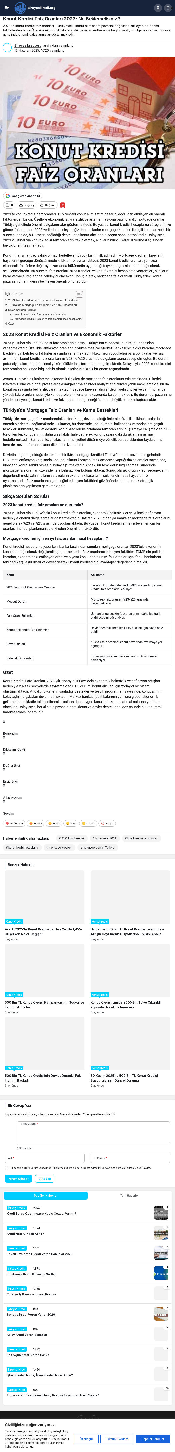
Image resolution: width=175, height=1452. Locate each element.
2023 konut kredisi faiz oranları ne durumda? (40, 314)
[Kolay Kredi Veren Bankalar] (87, 1334)
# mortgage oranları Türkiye (97, 847)
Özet (11, 323)
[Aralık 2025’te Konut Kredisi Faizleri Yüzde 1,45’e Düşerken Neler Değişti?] (45, 905)
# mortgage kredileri (59, 847)
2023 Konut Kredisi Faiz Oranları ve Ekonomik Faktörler (43, 300)
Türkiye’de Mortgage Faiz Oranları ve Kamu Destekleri (42, 305)
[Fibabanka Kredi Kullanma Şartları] (87, 1273)
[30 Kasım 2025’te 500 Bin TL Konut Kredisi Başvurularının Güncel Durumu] (130, 1052)
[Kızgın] (107, 823)
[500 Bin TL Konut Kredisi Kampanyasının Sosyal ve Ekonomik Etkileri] (45, 979)
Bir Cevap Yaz (19, 1105)
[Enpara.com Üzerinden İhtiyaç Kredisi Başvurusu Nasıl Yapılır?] (87, 1394)
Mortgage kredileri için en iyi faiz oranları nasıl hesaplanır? (48, 318)
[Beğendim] (14, 823)
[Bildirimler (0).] (168, 8)
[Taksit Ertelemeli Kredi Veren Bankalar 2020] (87, 1253)
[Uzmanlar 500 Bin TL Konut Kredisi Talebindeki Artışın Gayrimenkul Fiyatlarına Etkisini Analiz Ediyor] (130, 905)
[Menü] (7, 8)
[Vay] (70, 823)
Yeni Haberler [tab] (129, 1195)
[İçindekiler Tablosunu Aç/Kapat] (77, 294)
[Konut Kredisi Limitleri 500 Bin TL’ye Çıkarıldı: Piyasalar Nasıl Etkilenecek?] (130, 979)
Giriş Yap (44, 1178)
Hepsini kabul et (152, 1439)
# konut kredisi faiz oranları (141, 838)
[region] (87, 1435)
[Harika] (35, 823)
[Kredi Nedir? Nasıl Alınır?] (87, 1233)
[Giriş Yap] (158, 8)
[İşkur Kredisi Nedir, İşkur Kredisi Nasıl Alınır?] (87, 1374)
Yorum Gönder (18, 1178)
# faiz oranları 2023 (104, 838)
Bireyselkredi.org (27, 45)
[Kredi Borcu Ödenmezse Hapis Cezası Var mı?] (87, 1213)
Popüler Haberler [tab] (45, 1195)
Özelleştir (86, 1439)
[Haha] (54, 823)
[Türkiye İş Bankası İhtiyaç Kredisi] (87, 1293)
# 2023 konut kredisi (71, 838)
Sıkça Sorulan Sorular (22, 310)
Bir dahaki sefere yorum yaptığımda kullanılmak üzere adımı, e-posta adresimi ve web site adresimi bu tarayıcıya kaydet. (80, 1167)
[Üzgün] (88, 823)
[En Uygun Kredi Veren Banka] (87, 1354)
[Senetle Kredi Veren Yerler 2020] (87, 1314)
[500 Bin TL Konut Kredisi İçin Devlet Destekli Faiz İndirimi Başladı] (45, 1052)
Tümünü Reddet (117, 1439)
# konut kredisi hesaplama (22, 847)
